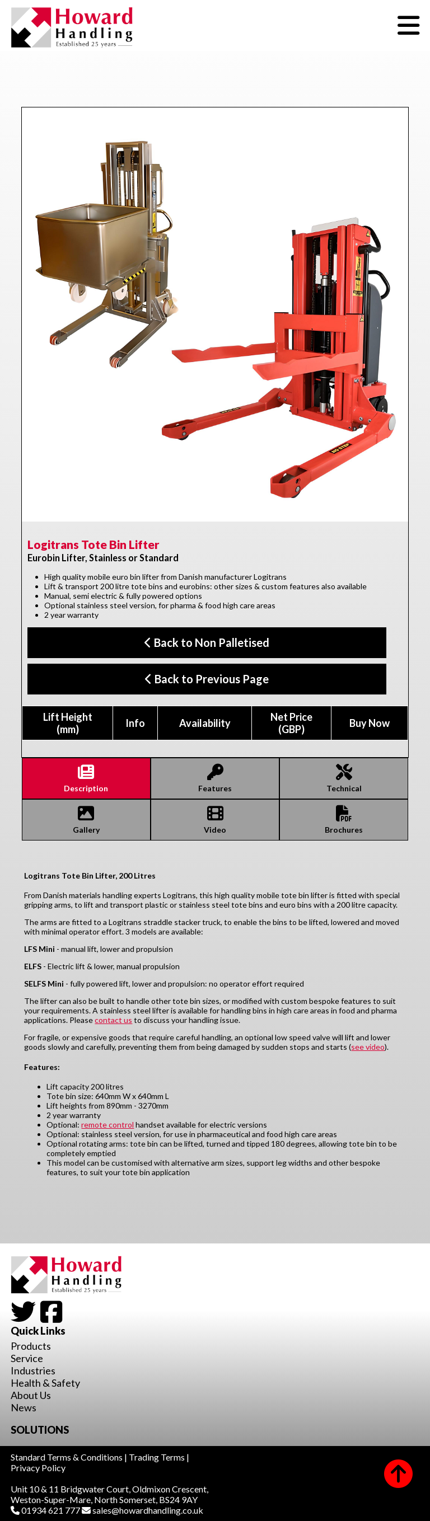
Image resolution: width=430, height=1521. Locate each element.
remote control (107, 1124)
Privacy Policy (38, 1467)
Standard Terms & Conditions (67, 1457)
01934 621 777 (45, 1510)
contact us (113, 1020)
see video (368, 1046)
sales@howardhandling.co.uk (142, 1510)
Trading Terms (157, 1457)
